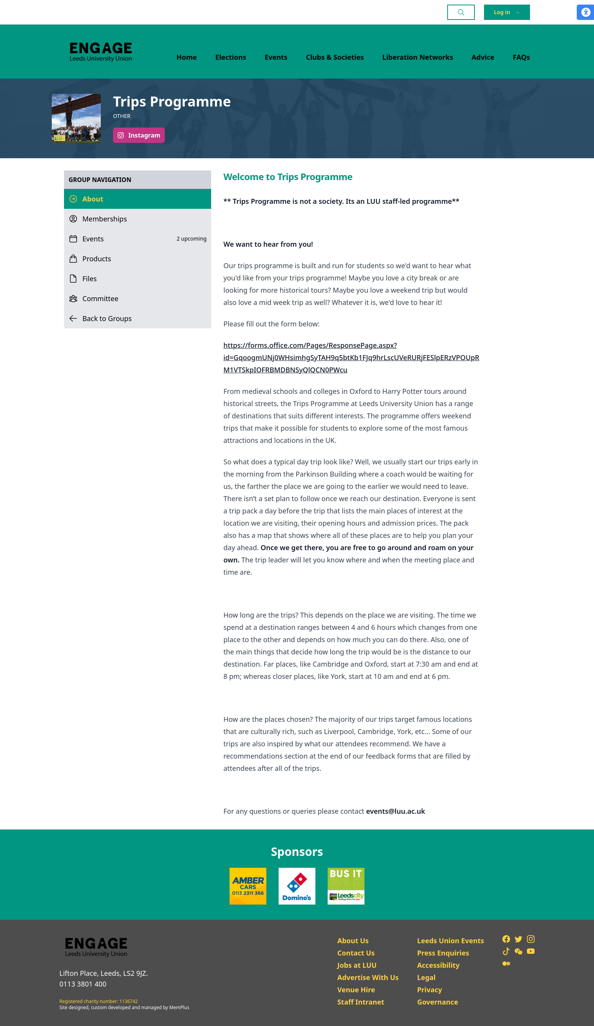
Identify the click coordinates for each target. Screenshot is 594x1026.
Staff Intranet (360, 1001)
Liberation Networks (417, 57)
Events (276, 57)
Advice (483, 57)
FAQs (521, 57)
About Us (353, 940)
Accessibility (438, 965)
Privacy (429, 989)
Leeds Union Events (450, 940)
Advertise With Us (368, 977)
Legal (426, 977)
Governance (437, 1001)
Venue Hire (356, 989)
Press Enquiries (443, 952)
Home (187, 57)
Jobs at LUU (357, 965)
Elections (230, 57)
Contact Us (356, 952)
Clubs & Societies (335, 57)
